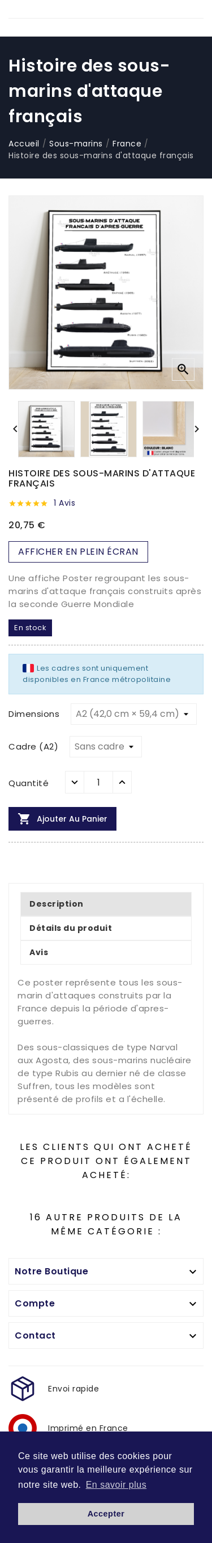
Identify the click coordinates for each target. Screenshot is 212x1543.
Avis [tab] (38, 952)
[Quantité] (98, 782)
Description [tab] (56, 903)
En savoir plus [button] (116, 1485)
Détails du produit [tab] (70, 928)
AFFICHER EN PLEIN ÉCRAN (78, 551)
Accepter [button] (106, 1513)
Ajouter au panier (62, 819)
